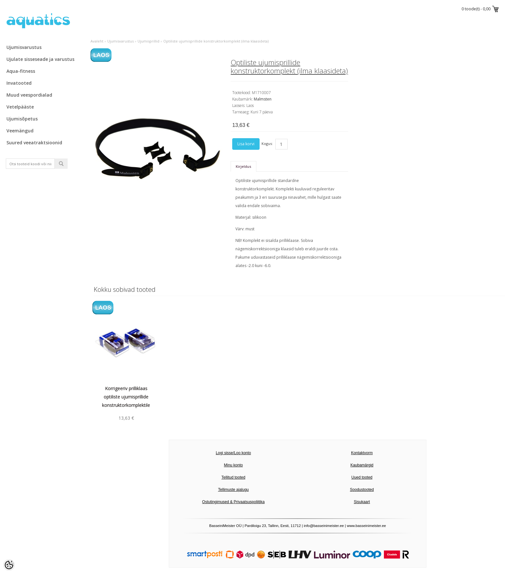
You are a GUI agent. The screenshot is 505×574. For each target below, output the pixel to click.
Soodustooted (362, 489)
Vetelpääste (20, 107)
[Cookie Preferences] (9, 565)
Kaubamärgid (361, 465)
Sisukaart (362, 502)
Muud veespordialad (29, 95)
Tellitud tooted (233, 477)
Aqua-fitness (20, 71)
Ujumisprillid (148, 41)
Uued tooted (361, 477)
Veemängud (19, 131)
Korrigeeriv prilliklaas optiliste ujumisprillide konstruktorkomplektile (126, 396)
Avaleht (97, 41)
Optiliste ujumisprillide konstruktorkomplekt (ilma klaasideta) (216, 41)
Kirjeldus (243, 166)
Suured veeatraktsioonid (34, 142)
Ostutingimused (215, 502)
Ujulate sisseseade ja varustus (40, 59)
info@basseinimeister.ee (324, 526)
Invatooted (19, 83)
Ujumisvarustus (24, 47)
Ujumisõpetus (22, 119)
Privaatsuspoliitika (249, 502)
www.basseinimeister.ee (366, 526)
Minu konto (233, 465)
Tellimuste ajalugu (233, 489)
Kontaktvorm (362, 453)
